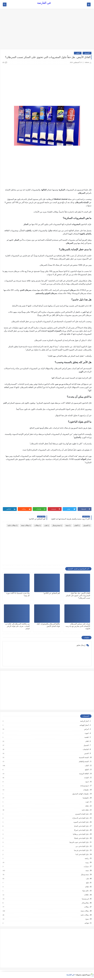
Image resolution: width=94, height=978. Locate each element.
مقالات (38, 525)
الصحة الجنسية (84, 757)
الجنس (86, 753)
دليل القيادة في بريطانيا (81, 834)
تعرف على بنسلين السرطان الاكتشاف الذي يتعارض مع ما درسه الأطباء (78, 626)
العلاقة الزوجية (84, 774)
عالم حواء (85, 891)
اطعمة (86, 737)
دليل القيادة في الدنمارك (80, 818)
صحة (68, 525)
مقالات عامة (13, 525)
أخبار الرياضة (84, 721)
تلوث (87, 802)
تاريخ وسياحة (84, 786)
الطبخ (87, 770)
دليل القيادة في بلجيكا (81, 838)
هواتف (86, 923)
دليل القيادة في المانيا (81, 826)
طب (46, 525)
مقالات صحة (26, 525)
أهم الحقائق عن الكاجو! (51, 593)
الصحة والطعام (84, 762)
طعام (87, 887)
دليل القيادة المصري (82, 814)
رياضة (87, 858)
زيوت (87, 862)
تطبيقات (86, 790)
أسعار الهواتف (84, 725)
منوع (87, 919)
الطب (78, 53)
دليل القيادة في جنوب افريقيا (79, 842)
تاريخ (87, 782)
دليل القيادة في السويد (81, 822)
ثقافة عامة (85, 810)
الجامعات (85, 749)
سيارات (86, 866)
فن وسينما (85, 899)
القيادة (86, 778)
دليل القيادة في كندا (82, 854)
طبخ (87, 883)
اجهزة (87, 733)
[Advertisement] (47, 30)
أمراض (86, 729)
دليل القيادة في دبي (82, 846)
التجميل (87, 53)
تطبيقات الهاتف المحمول (80, 794)
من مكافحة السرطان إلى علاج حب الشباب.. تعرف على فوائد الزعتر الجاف (17, 626)
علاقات (86, 895)
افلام (87, 741)
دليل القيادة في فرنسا (81, 850)
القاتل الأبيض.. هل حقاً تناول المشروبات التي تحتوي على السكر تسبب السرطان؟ (78, 595)
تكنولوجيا (85, 798)
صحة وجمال (57, 525)
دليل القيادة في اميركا (81, 830)
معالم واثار (85, 903)
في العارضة (44, 2)
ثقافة (87, 806)
